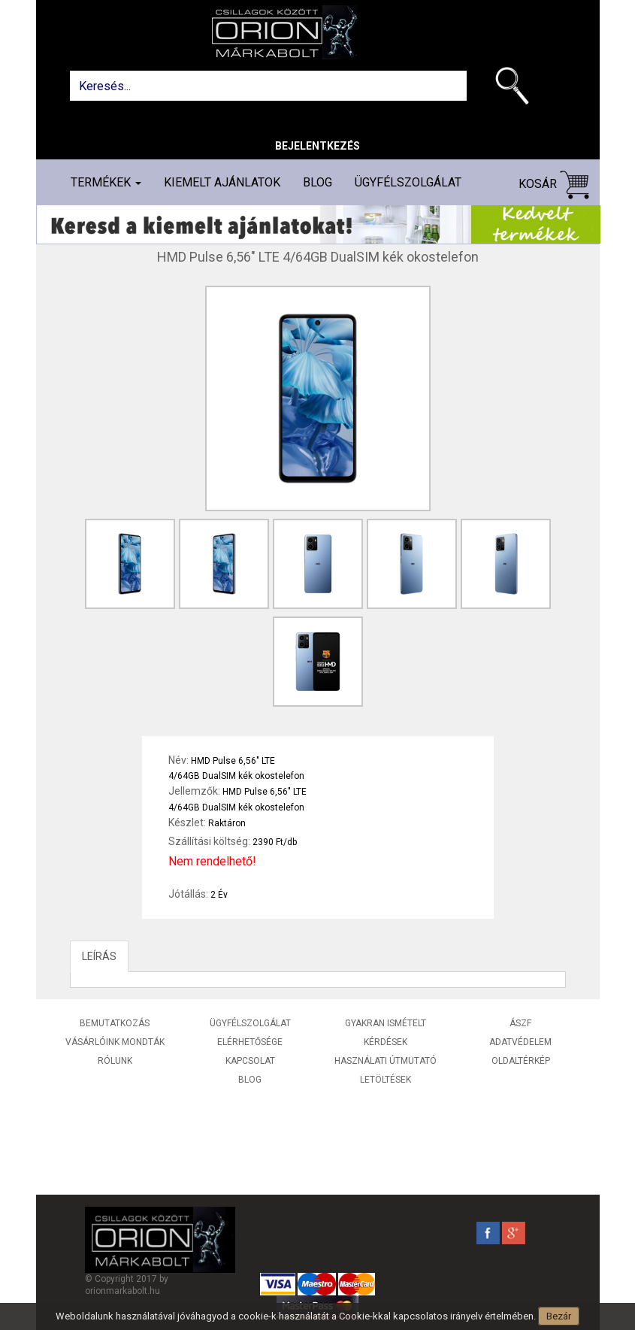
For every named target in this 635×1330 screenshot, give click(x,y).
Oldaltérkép (520, 1061)
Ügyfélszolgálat (408, 182)
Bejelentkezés (317, 146)
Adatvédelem (520, 1042)
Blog (317, 182)
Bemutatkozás (115, 1023)
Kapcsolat (250, 1061)
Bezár (558, 1316)
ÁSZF (520, 1023)
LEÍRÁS (99, 956)
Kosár (554, 184)
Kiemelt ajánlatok (222, 182)
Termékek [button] (106, 182)
